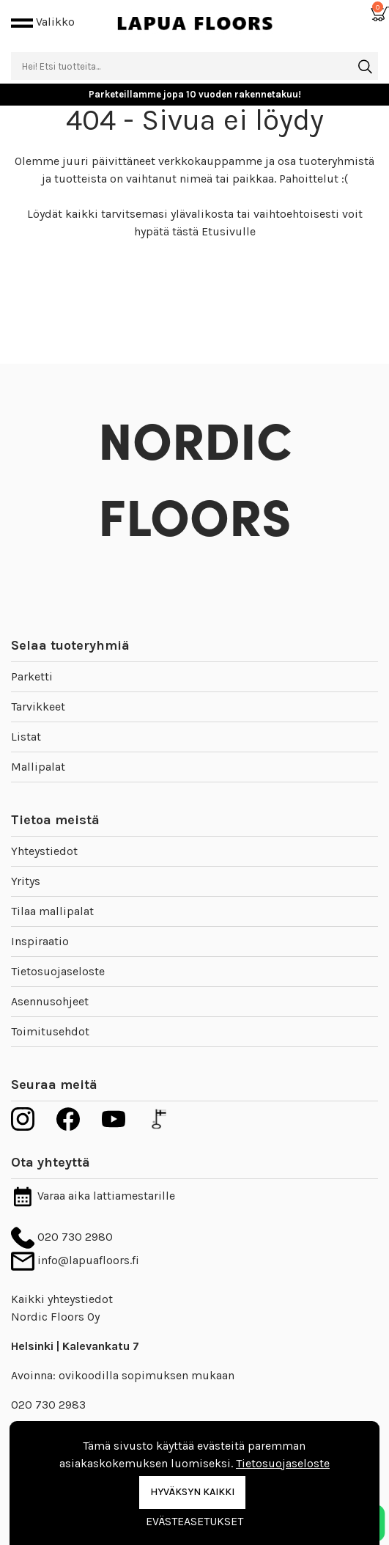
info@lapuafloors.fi (75, 1260)
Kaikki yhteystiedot (62, 1299)
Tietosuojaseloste (58, 971)
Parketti (32, 676)
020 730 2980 (62, 1237)
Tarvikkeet (38, 706)
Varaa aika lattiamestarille (93, 1196)
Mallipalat (38, 767)
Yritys (25, 881)
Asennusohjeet (50, 1001)
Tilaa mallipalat (52, 911)
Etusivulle (228, 231)
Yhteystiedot (44, 851)
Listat (26, 737)
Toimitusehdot (50, 1031)
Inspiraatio (40, 941)
